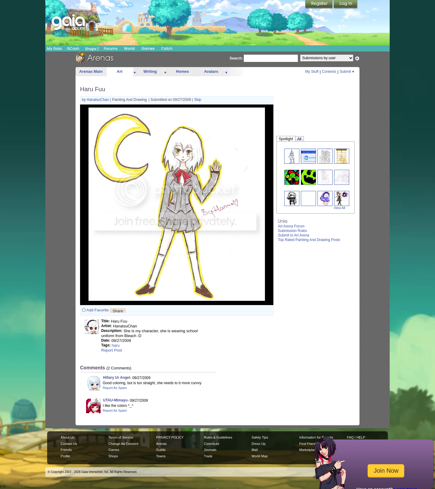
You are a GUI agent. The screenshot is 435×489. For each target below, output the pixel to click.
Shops (92, 49)
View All (339, 208)
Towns (161, 456)
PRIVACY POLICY (170, 437)
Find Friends (308, 444)
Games (148, 48)
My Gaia (54, 48)
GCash (73, 48)
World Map (260, 456)
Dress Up (259, 444)
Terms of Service (120, 437)
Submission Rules (292, 231)
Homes (182, 71)
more (135, 71)
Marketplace (308, 450)
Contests (329, 71)
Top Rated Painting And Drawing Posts (309, 240)
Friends (66, 450)
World (129, 48)
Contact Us (69, 444)
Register (319, 4)
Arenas (161, 444)
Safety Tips (260, 437)
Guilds (161, 450)
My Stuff (311, 71)
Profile (65, 456)
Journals (210, 450)
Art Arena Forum (291, 226)
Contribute (211, 444)
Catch (166, 48)
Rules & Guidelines (218, 437)
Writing (150, 71)
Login (346, 4)
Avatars (211, 71)
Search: (236, 58)
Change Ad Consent (123, 444)
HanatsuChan (98, 100)
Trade (208, 456)
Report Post (111, 350)
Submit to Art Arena (293, 235)
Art (120, 71)
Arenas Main (90, 71)
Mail (255, 450)
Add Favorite (97, 310)
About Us (67, 437)
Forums (110, 48)
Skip (197, 100)
